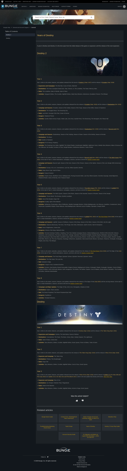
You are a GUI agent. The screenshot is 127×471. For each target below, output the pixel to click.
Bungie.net (105, 1)
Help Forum (55, 6)
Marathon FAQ (112, 416)
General (33, 27)
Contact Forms (65, 6)
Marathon (33, 6)
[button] (77, 401)
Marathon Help (27, 1)
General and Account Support (21, 27)
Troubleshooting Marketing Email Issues (47, 427)
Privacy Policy (82, 460)
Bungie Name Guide (47, 416)
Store (123, 1)
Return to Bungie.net (82, 466)
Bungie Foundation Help (39, 1)
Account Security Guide (68, 434)
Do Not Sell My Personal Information (81, 464)
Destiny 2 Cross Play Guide (112, 426)
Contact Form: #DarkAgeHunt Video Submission (69, 417)
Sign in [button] (120, 6)
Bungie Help (8, 1)
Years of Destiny (90, 426)
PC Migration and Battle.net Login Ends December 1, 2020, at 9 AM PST (90, 436)
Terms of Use (82, 459)
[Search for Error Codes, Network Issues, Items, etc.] (63, 17)
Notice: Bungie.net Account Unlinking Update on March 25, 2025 (90, 418)
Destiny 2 (24, 6)
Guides (75, 6)
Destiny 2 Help (17, 1)
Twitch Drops (68, 426)
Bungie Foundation (115, 1)
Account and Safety (53, 1)
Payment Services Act (82, 462)
